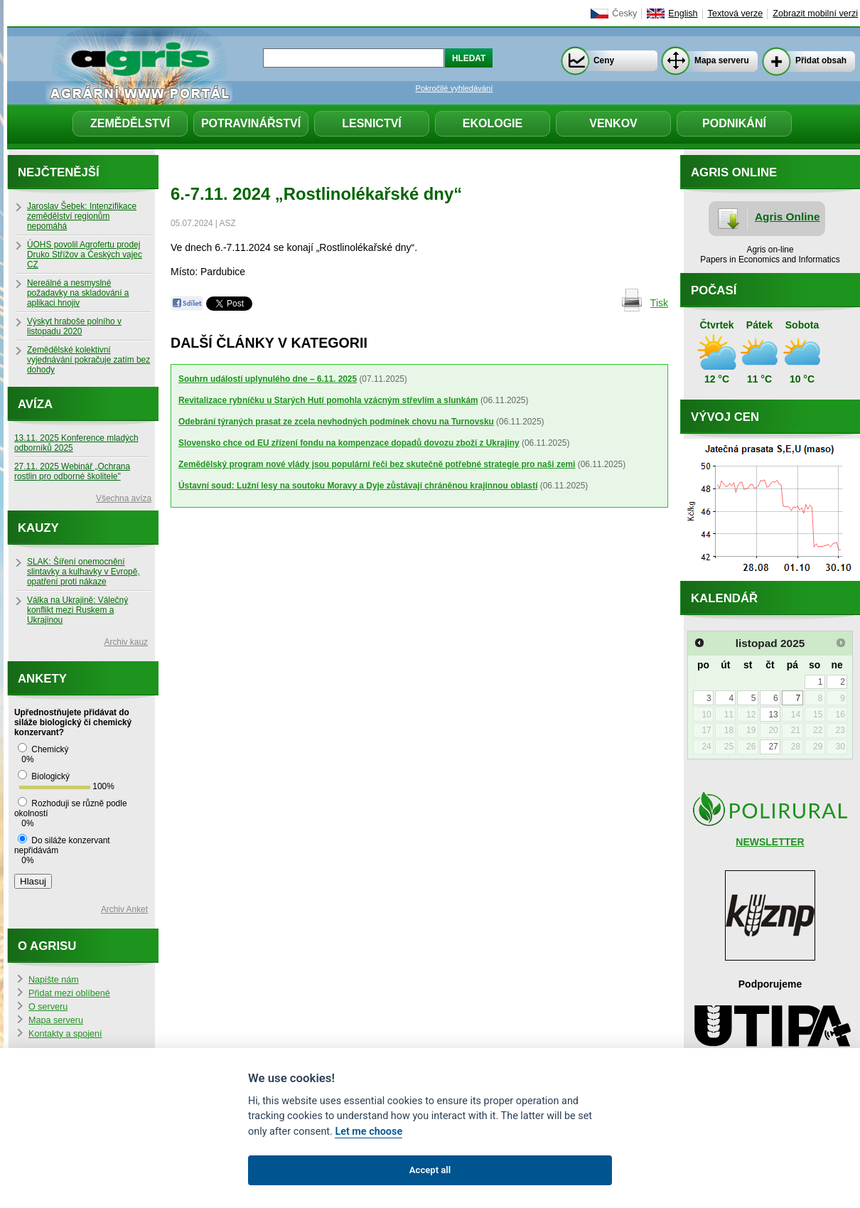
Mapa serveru (721, 60)
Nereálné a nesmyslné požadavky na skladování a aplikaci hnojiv (78, 293)
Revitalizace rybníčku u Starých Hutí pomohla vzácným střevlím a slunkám (328, 400)
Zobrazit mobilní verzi (815, 13)
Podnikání (734, 123)
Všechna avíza (123, 498)
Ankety (42, 678)
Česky (624, 13)
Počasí (713, 290)
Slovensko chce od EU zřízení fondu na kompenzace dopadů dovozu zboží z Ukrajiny (349, 443)
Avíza (35, 404)
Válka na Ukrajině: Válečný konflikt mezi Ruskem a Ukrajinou (77, 610)
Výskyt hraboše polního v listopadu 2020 (74, 326)
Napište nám (53, 980)
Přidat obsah (820, 60)
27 (773, 747)
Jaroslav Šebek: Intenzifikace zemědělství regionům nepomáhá (81, 216)
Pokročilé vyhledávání (454, 88)
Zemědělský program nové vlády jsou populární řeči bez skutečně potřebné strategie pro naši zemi (376, 464)
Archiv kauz (126, 642)
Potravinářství (251, 123)
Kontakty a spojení (65, 1034)
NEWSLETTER (770, 842)
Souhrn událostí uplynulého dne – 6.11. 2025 (267, 379)
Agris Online (787, 216)
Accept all (430, 1170)
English (682, 13)
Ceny (603, 60)
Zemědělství (130, 123)
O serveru (48, 1007)
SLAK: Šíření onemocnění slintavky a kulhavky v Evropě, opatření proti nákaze (83, 572)
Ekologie (492, 123)
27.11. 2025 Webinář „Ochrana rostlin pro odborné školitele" (72, 471)
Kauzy (38, 528)
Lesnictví (372, 123)
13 (773, 715)
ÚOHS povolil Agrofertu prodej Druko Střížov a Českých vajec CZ (84, 254)
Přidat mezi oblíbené (69, 993)
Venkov (613, 123)
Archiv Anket (124, 909)
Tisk (659, 303)
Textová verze (735, 13)
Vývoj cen (725, 417)
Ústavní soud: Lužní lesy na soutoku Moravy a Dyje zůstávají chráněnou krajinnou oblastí (357, 486)
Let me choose (368, 1132)
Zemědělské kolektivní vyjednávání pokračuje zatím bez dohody (88, 360)
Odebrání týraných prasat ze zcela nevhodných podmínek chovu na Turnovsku (336, 422)
